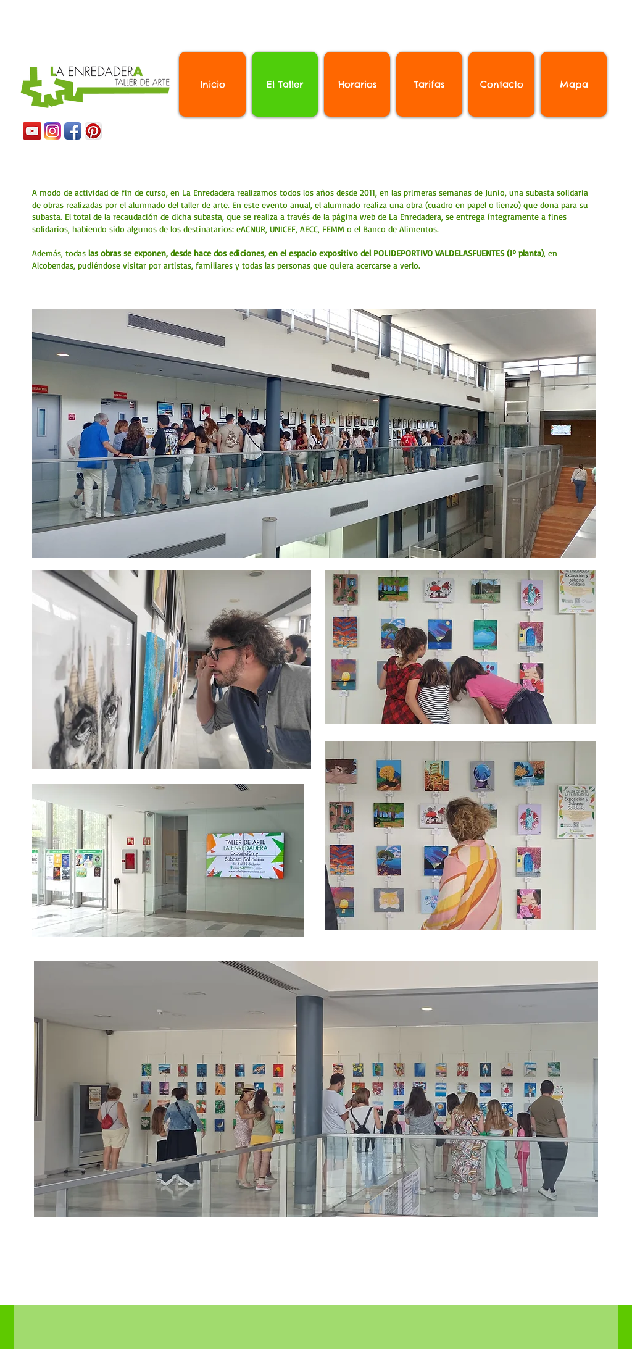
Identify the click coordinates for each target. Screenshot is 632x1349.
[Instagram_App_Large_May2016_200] (52, 131)
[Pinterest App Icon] (93, 131)
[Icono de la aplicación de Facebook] (72, 131)
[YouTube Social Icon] (32, 131)
